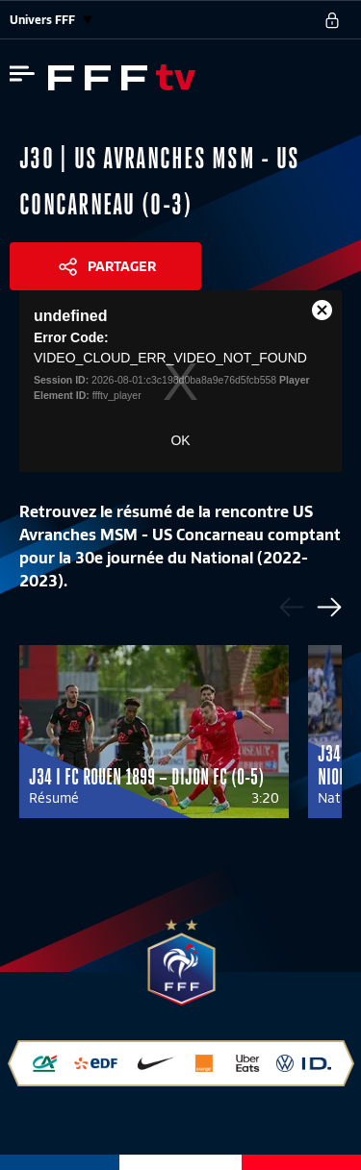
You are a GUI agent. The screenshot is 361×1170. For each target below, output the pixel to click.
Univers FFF (51, 19)
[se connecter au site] (332, 20)
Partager (122, 266)
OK (180, 440)
